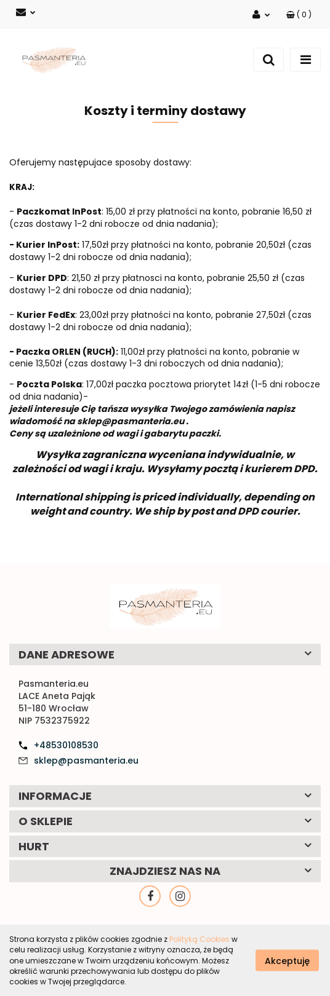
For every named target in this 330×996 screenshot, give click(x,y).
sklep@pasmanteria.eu (86, 760)
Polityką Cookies (199, 939)
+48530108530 (66, 745)
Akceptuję (287, 961)
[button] (299, 14)
